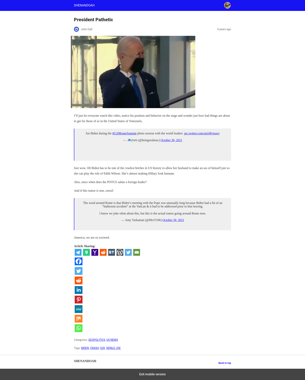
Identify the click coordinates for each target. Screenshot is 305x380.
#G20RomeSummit (124, 133)
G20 (102, 348)
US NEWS (112, 339)
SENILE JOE (113, 348)
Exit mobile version (152, 374)
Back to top (224, 362)
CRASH (94, 348)
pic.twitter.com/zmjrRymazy (202, 133)
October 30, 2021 (171, 140)
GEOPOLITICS (96, 339)
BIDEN (85, 348)
